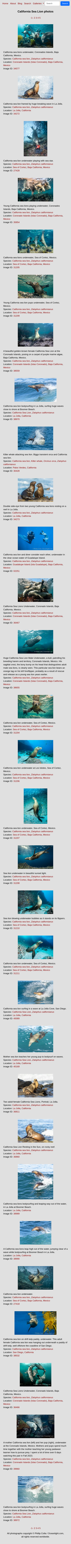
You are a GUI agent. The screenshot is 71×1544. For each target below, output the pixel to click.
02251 (16, 571)
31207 (16, 838)
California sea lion (21, 58)
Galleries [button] (37, 3)
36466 (16, 1407)
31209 (16, 316)
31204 (16, 732)
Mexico (6, 65)
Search (27, 3)
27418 (16, 1304)
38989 (16, 1213)
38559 (16, 371)
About (13, 3)
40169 (16, 1066)
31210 (16, 928)
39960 (16, 1469)
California (26, 110)
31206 (16, 781)
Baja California (55, 62)
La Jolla (16, 110)
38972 (16, 1520)
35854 (16, 222)
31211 (16, 973)
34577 (16, 68)
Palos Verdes (19, 467)
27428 (16, 170)
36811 (16, 1111)
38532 (16, 1355)
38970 (16, 419)
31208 (16, 883)
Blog (20, 3)
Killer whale (36, 461)
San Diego (18, 1352)
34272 (16, 113)
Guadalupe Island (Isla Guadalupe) (30, 564)
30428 (16, 471)
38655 (16, 687)
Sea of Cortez (19, 167)
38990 (16, 1259)
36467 (16, 622)
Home (5, 3)
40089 (16, 1018)
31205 (16, 267)
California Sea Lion (21, 412)
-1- (31, 18)
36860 (16, 1157)
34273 (16, 519)
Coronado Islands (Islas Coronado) (30, 62)
